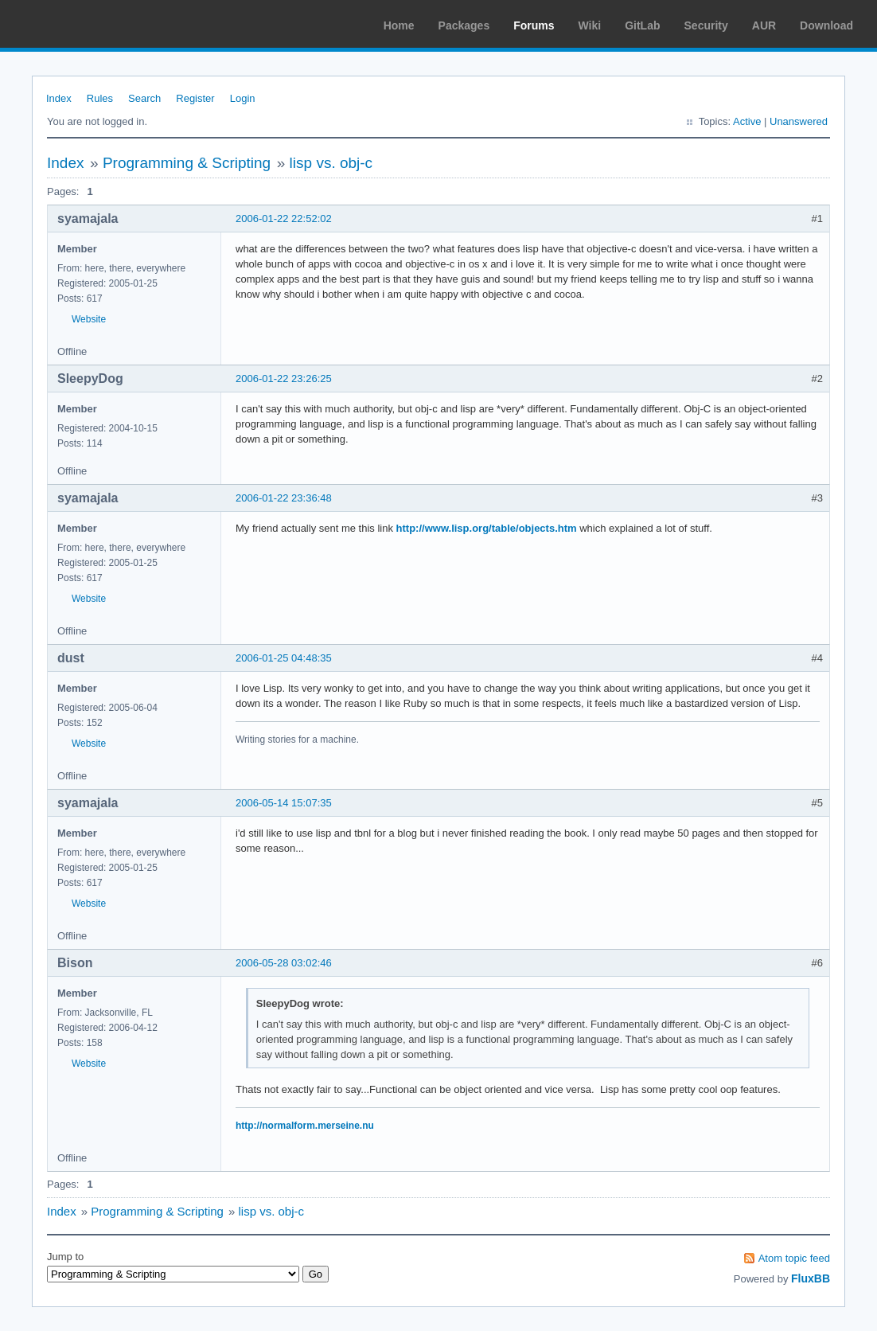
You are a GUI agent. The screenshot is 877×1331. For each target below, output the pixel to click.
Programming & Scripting (187, 162)
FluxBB (810, 1278)
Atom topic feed (794, 1258)
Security (706, 25)
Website (89, 319)
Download (826, 25)
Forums (533, 25)
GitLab (642, 25)
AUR (764, 25)
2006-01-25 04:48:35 (284, 658)
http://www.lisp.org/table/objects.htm (486, 528)
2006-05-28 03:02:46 (284, 963)
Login (242, 98)
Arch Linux (87, 24)
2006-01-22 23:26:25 (284, 378)
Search (144, 98)
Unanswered (799, 121)
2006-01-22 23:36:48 (284, 498)
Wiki (590, 25)
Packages (464, 25)
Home (399, 25)
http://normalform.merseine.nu (305, 1125)
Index (59, 98)
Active (747, 121)
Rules (100, 98)
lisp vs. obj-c (331, 162)
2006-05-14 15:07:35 (284, 803)
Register (195, 98)
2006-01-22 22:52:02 (284, 218)
